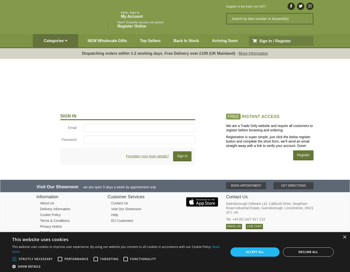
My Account (132, 14)
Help (114, 215)
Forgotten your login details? (147, 156)
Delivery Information (55, 209)
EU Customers (122, 221)
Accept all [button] (255, 252)
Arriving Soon (225, 41)
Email (72, 128)
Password (69, 140)
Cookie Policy (50, 215)
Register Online (141, 24)
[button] (117, 266)
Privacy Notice (51, 226)
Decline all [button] (308, 252)
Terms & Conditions (55, 221)
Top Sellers (150, 41)
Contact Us (119, 203)
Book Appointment (246, 185)
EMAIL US (234, 226)
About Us (47, 203)
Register (303, 155)
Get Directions (293, 185)
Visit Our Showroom (126, 209)
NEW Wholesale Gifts (107, 41)
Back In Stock (186, 41)
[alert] (175, 252)
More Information (253, 53)
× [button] (344, 237)
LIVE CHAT (254, 226)
